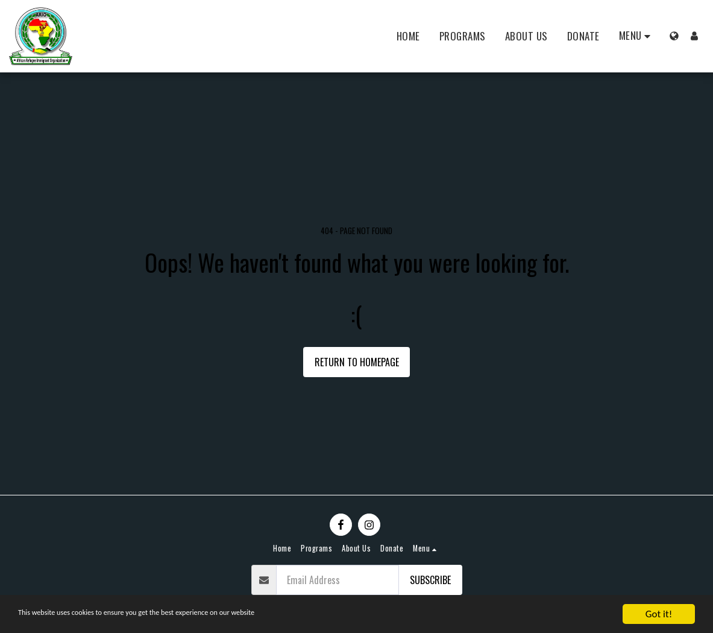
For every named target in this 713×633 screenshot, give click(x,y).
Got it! (658, 614)
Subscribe (430, 580)
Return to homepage (357, 362)
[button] (637, 36)
